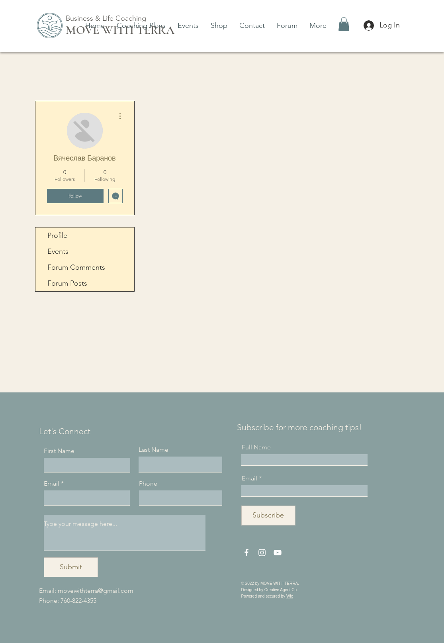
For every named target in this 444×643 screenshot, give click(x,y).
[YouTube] (277, 552)
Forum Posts (67, 283)
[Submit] (71, 567)
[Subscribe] (268, 515)
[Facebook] (246, 552)
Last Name (153, 450)
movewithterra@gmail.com (95, 590)
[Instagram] (262, 552)
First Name (59, 451)
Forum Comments (76, 267)
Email (51, 483)
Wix (289, 596)
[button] (344, 24)
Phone (148, 483)
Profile (57, 235)
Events (57, 251)
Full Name (256, 447)
